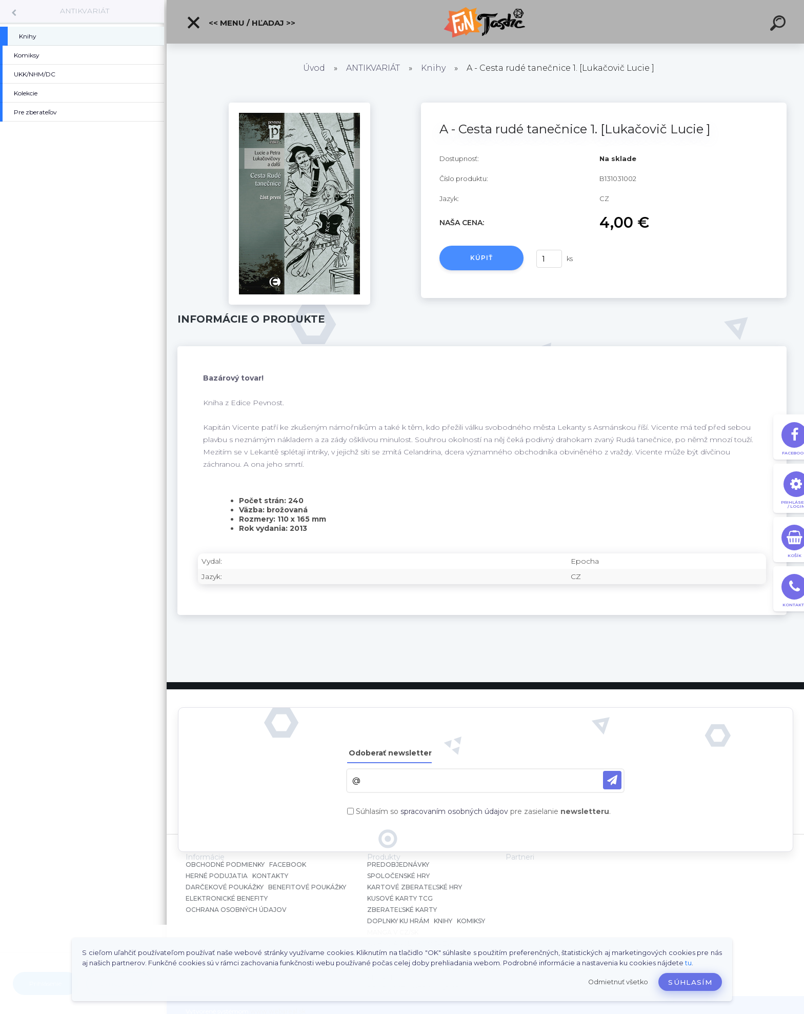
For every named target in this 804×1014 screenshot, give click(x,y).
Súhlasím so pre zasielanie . (483, 811)
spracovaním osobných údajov (454, 811)
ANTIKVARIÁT (84, 10)
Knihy (433, 68)
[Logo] (485, 22)
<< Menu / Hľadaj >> (240, 22)
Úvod (314, 68)
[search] (779, 24)
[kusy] (549, 259)
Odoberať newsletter (390, 753)
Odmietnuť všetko (618, 982)
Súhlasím (690, 982)
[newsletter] (612, 780)
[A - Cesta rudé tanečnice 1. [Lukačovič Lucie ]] (299, 106)
